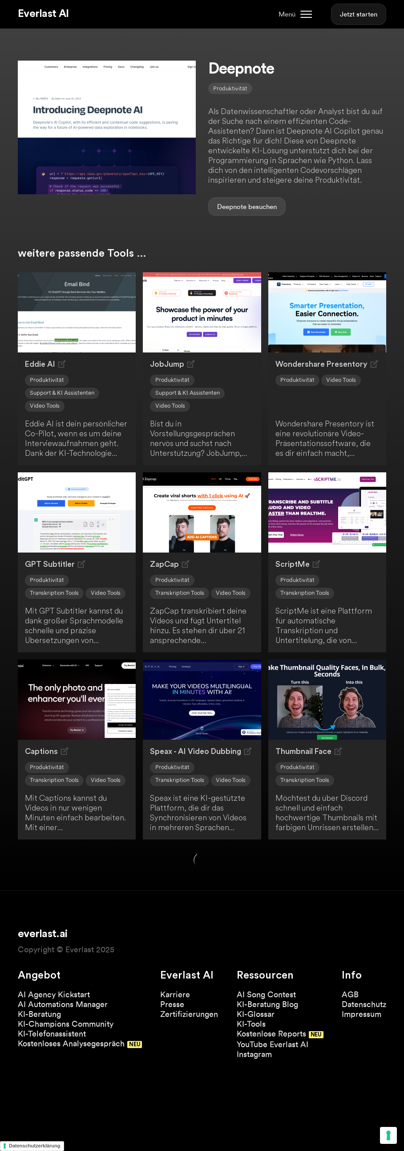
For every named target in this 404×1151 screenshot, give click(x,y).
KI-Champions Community (65, 1023)
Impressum (361, 1014)
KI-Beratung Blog (267, 1004)
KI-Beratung (39, 1014)
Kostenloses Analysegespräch (71, 1043)
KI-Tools (251, 1023)
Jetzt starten (358, 14)
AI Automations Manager (63, 1004)
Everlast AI (43, 13)
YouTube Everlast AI (272, 1044)
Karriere (175, 994)
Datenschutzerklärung (35, 1145)
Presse (172, 1004)
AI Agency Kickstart (54, 994)
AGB (350, 994)
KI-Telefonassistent (52, 1033)
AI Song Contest (266, 994)
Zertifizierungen (189, 1014)
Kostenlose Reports (271, 1033)
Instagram (254, 1054)
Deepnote (231, 207)
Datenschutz (364, 1004)
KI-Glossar (256, 1014)
